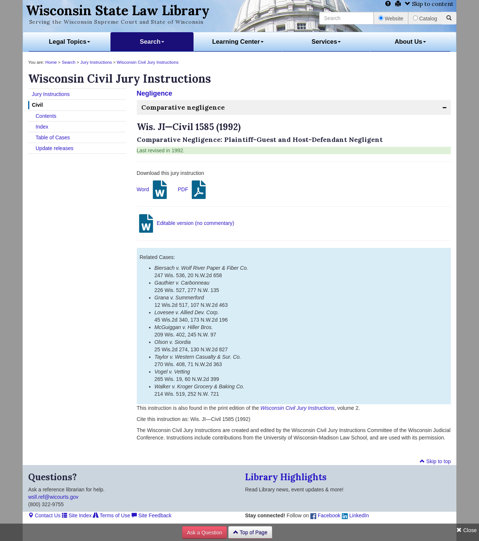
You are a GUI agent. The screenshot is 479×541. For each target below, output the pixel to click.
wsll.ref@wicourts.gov (53, 497)
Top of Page (250, 532)
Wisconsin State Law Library (117, 10)
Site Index (77, 515)
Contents (46, 116)
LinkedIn (355, 515)
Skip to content (429, 3)
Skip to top (435, 461)
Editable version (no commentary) (185, 223)
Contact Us (44, 515)
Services (326, 41)
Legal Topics (69, 41)
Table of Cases (53, 137)
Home (51, 62)
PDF (193, 189)
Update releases (54, 148)
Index (42, 127)
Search (152, 41)
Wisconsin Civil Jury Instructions (147, 62)
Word (153, 189)
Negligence (154, 93)
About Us (410, 41)
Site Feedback (151, 515)
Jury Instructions (96, 62)
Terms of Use (111, 515)
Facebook (325, 515)
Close (466, 530)
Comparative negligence (183, 107)
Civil (37, 105)
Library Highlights (286, 477)
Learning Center (238, 41)
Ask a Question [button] (204, 532)
